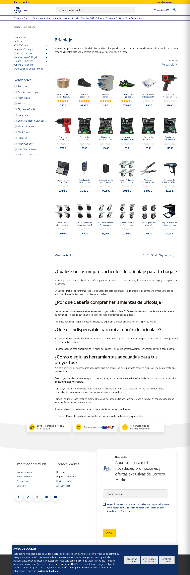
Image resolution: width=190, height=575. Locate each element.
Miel (77, 18)
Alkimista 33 (24, 97)
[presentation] (125, 519)
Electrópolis (24, 132)
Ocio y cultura (21, 45)
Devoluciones (23, 481)
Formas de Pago (24, 476)
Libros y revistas (23, 53)
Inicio (17, 27)
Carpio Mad (23, 115)
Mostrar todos (64, 255)
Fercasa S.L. (24, 138)
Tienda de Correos (22, 18)
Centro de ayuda (24, 472)
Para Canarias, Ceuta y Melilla (28, 68)
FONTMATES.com (27, 149)
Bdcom (21, 103)
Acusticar (22, 86)
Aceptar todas (166, 560)
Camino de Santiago (115, 18)
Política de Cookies (47, 571)
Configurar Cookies (149, 560)
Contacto (21, 485)
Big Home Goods (26, 109)
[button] (46, 37)
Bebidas (63, 18)
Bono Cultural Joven (135, 18)
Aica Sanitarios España (29, 92)
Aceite (71, 18)
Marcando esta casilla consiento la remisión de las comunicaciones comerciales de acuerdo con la (138, 507)
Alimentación (20, 37)
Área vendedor (63, 485)
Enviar (109, 532)
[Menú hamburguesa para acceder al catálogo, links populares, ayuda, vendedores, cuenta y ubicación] (25, 9)
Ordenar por (172, 60)
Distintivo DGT (87, 18)
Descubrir (60, 472)
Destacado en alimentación (45, 18)
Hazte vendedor (64, 481)
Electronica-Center (27, 126)
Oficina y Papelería (23, 64)
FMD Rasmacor (25, 143)
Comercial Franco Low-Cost (32, 120)
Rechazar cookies (132, 560)
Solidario (100, 18)
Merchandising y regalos (26, 57)
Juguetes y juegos (23, 49)
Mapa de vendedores (66, 476)
